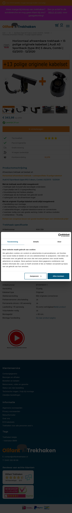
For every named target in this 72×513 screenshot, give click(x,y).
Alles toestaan (58, 276)
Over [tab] (59, 242)
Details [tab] (36, 242)
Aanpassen (35, 276)
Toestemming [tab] (12, 242)
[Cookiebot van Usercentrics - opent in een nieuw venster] (59, 235)
